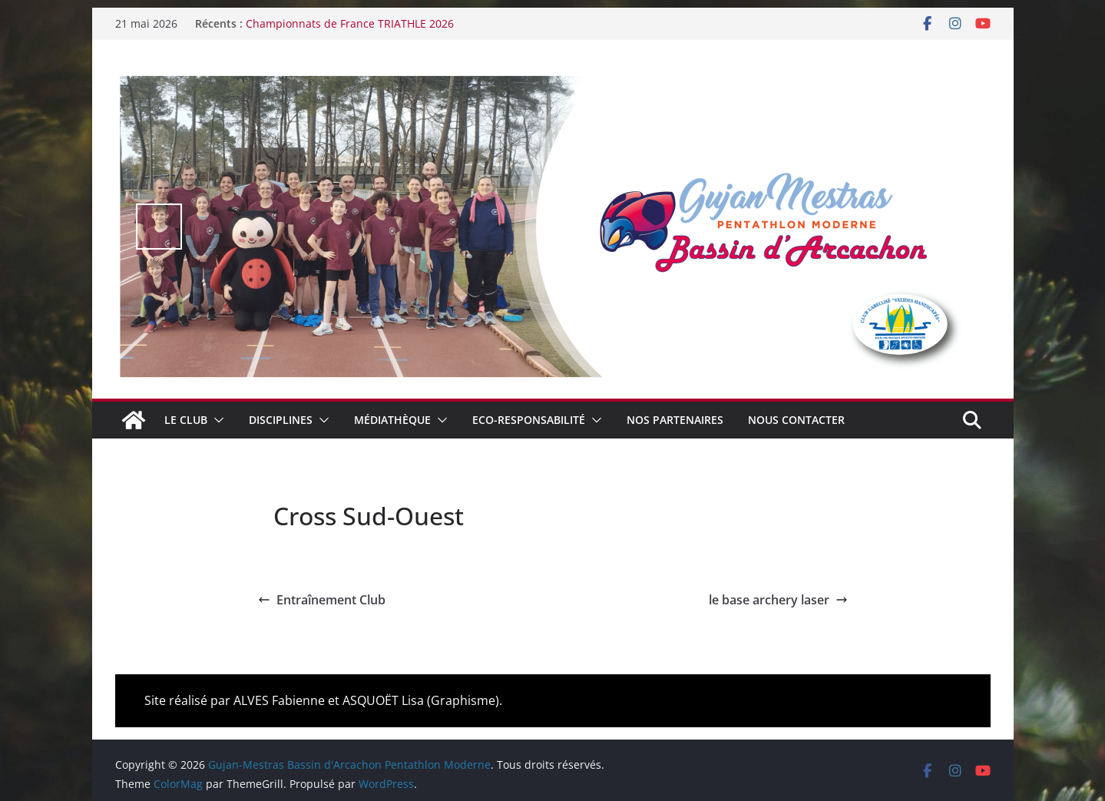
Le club (185, 419)
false (159, 227)
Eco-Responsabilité (528, 419)
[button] (215, 420)
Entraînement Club (321, 599)
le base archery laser (778, 599)
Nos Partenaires (675, 419)
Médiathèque (392, 419)
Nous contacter (796, 419)
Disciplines (281, 419)
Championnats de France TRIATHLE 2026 (350, 23)
